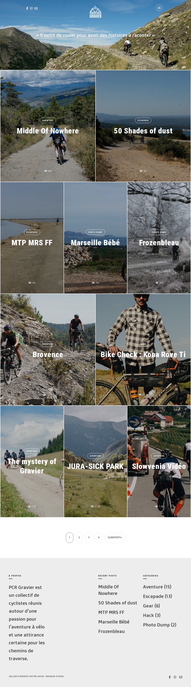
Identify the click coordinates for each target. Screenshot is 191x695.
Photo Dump (95, 232)
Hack (148, 615)
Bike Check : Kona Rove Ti (143, 354)
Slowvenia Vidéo (159, 466)
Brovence (48, 354)
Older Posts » (115, 537)
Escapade (143, 120)
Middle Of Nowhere (48, 130)
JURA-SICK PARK (95, 466)
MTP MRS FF (32, 242)
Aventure (48, 120)
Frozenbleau (159, 242)
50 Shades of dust (143, 130)
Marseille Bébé (95, 242)
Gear (143, 344)
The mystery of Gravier (32, 466)
